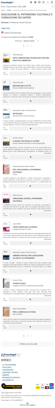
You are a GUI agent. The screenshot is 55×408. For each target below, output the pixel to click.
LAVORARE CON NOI (10, 372)
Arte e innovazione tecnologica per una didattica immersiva (31, 59)
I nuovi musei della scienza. (25, 227)
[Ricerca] (53, 6)
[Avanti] (31, 46)
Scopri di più (47, 153)
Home (3, 10)
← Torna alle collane (27, 344)
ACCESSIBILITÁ (8, 380)
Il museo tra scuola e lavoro (26, 141)
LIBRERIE (5, 375)
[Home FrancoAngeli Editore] (8, 2)
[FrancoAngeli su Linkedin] (5, 361)
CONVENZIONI (7, 370)
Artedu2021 (18, 114)
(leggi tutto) (5, 28)
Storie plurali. (19, 283)
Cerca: (3, 7)
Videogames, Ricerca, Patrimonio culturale (27, 200)
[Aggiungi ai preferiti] (31, 73)
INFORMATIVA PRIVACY (11, 378)
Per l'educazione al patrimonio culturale (27, 171)
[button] (30, 2)
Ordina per (18, 41)
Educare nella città (22, 86)
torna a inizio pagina (27, 405)
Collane (9, 10)
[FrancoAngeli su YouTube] (10, 361)
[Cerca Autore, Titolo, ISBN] (28, 6)
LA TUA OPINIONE (9, 365)
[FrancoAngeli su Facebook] (2, 361)
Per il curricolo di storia (24, 312)
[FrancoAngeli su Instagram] (7, 361)
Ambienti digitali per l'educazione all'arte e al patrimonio (28, 257)
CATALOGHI (6, 367)
